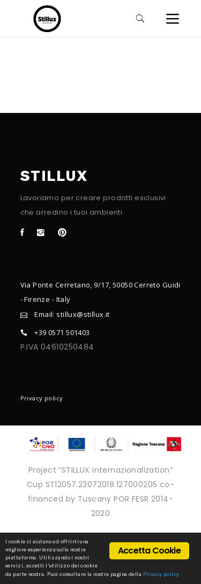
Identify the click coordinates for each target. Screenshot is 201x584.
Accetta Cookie (149, 550)
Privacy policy (41, 398)
